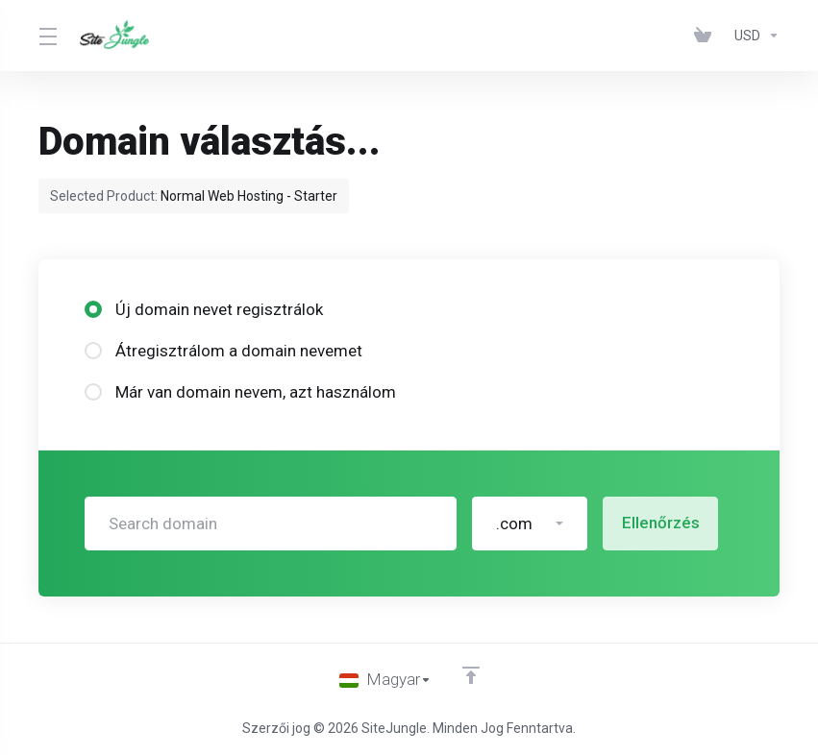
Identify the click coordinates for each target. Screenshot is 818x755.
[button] (529, 523)
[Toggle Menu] (47, 35)
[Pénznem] (753, 35)
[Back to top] (471, 675)
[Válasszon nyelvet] (385, 680)
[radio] (93, 309)
